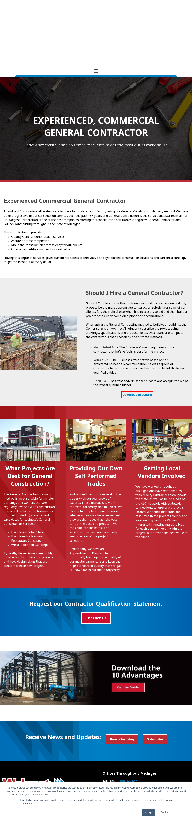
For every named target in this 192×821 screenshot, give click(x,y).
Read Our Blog (122, 701)
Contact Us (96, 579)
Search (52, 771)
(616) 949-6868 (150, 751)
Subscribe (155, 701)
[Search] (22, 771)
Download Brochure (137, 356)
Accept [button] (148, 812)
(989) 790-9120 (148, 747)
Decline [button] (164, 812)
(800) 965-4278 (127, 743)
